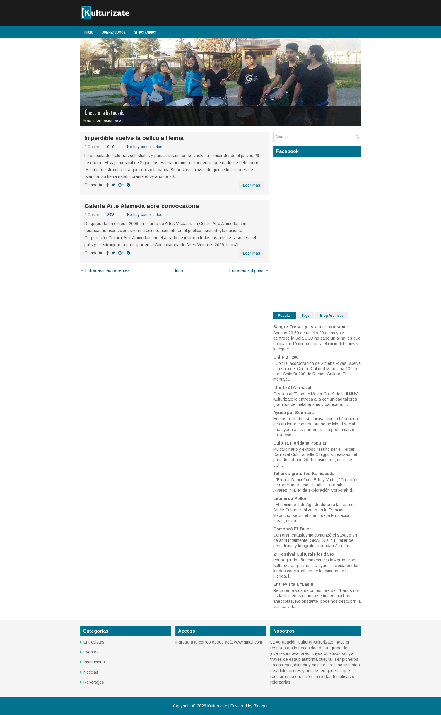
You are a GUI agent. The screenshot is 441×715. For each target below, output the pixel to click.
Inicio (88, 32)
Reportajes (93, 682)
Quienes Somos (113, 32)
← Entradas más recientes (105, 270)
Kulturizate (217, 706)
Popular (284, 316)
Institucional (94, 662)
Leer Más (251, 185)
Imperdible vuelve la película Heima (134, 138)
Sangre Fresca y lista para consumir (310, 326)
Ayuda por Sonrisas (293, 412)
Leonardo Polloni (291, 498)
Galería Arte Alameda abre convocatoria (141, 206)
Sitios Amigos (145, 32)
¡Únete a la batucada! (104, 112)
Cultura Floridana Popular (300, 443)
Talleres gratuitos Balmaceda (303, 473)
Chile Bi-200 (285, 357)
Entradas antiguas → (249, 270)
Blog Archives (331, 316)
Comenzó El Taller (292, 529)
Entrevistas (94, 642)
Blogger (261, 706)
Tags (306, 316)
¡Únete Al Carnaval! (292, 387)
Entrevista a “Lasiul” (295, 584)
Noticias (90, 672)
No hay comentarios (144, 146)
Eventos (91, 652)
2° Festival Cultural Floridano (303, 554)
